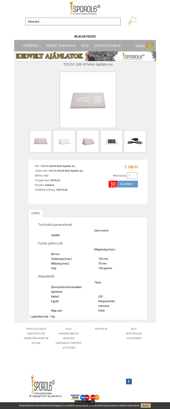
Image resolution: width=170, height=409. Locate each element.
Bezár (146, 405)
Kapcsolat (101, 329)
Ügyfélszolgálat (107, 45)
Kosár (144, 46)
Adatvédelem (134, 333)
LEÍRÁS (35, 213)
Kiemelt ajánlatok (61, 45)
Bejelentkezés (85, 36)
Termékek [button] (32, 45)
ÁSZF (134, 329)
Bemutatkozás (36, 333)
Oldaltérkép (134, 338)
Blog (85, 45)
